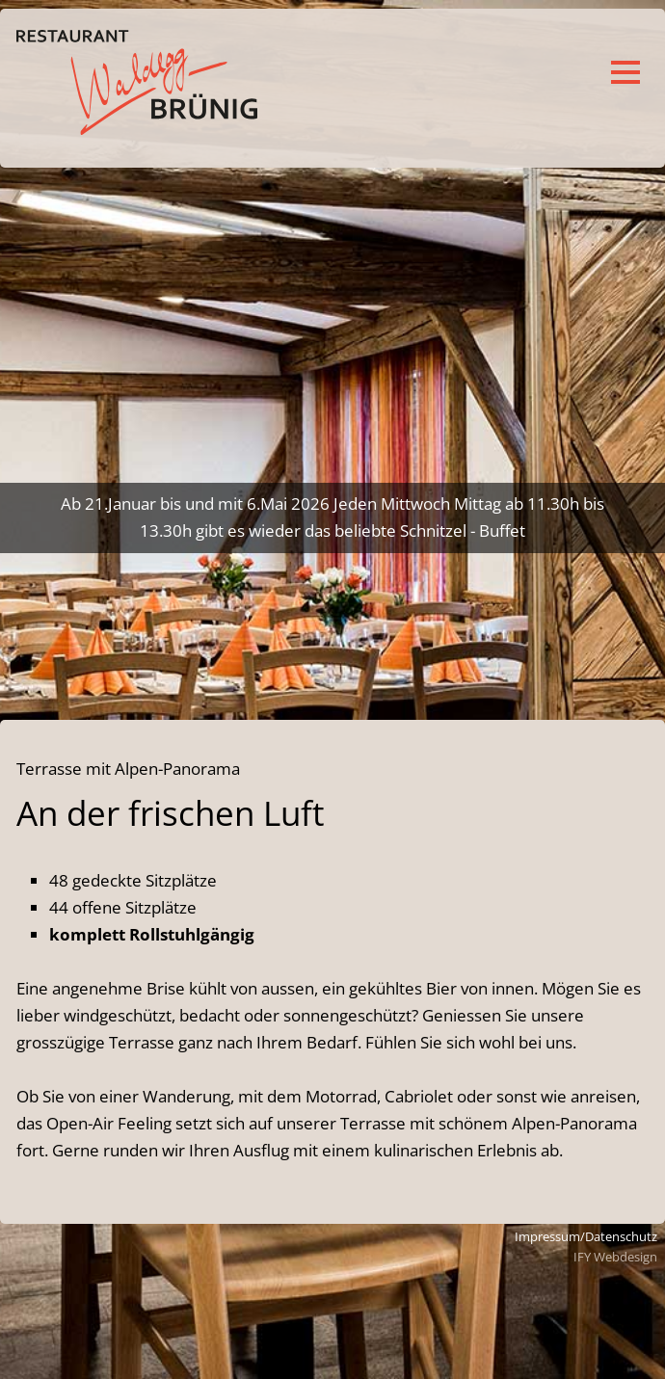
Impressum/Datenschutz (586, 1236)
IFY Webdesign (615, 1256)
